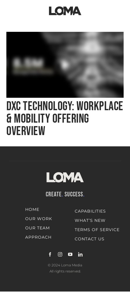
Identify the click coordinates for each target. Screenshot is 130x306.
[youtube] (70, 254)
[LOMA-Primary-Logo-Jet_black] (65, 6)
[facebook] (50, 254)
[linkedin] (80, 254)
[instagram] (60, 254)
